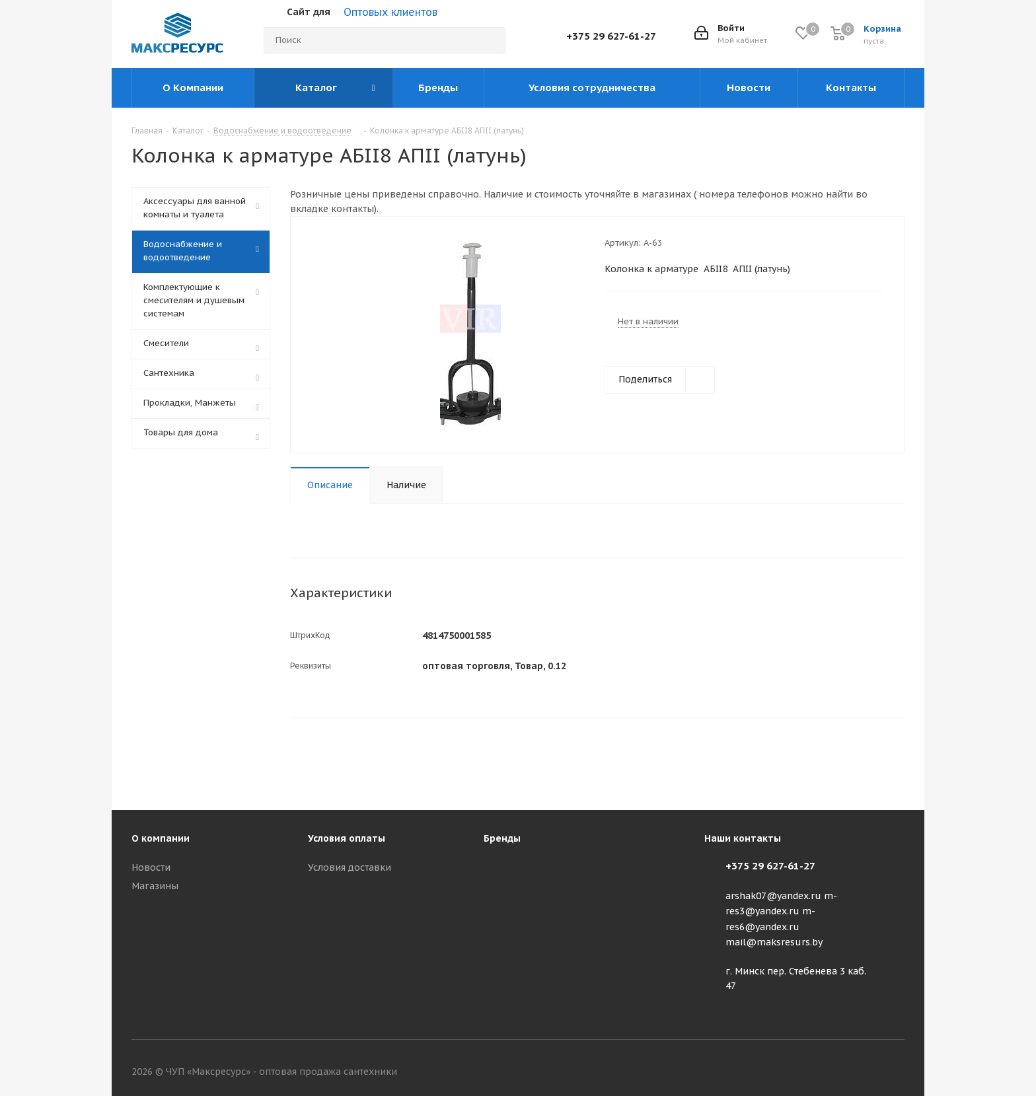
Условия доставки (349, 867)
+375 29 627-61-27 (611, 36)
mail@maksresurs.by (774, 942)
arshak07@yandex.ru (773, 896)
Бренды (502, 838)
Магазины (154, 886)
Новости (150, 867)
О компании (160, 838)
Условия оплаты (346, 838)
